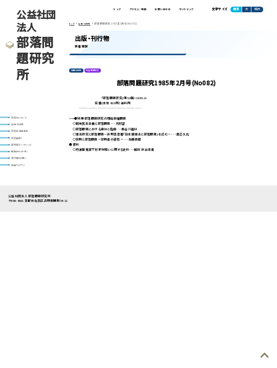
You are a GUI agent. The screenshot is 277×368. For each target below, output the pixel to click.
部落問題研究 (99, 73)
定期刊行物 (78, 73)
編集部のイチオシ (24, 160)
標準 (236, 10)
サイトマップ (184, 10)
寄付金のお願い (23, 169)
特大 (257, 10)
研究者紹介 (20, 143)
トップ (99, 10)
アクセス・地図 (124, 10)
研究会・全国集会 (24, 134)
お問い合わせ (154, 10)
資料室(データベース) (27, 152)
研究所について (23, 118)
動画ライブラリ (22, 177)
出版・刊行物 (21, 126)
